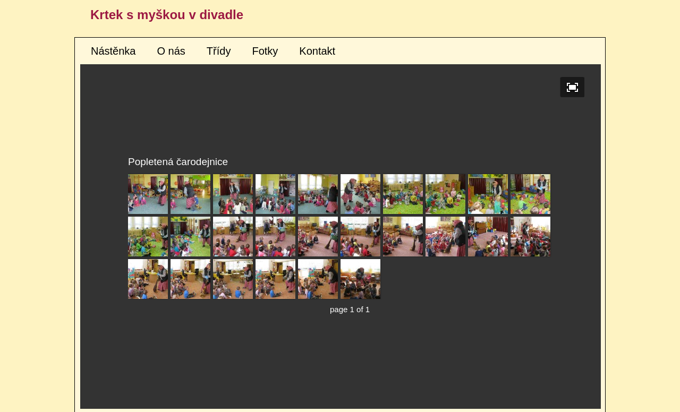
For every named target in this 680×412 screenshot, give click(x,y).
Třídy (219, 51)
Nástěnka (113, 51)
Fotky (265, 51)
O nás (171, 51)
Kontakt (317, 51)
